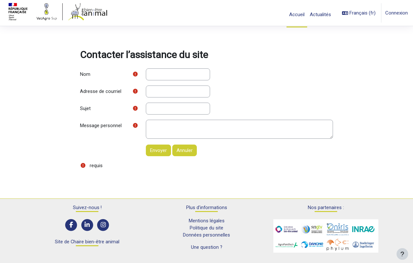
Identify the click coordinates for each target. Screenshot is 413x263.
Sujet (85, 109)
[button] (359, 13)
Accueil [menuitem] (297, 14)
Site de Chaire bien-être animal (87, 242)
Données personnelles (206, 235)
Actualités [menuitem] (320, 14)
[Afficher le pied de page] (402, 254)
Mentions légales (207, 220)
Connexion (396, 13)
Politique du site (206, 228)
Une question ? (206, 247)
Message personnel (101, 126)
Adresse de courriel (100, 92)
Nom (85, 74)
